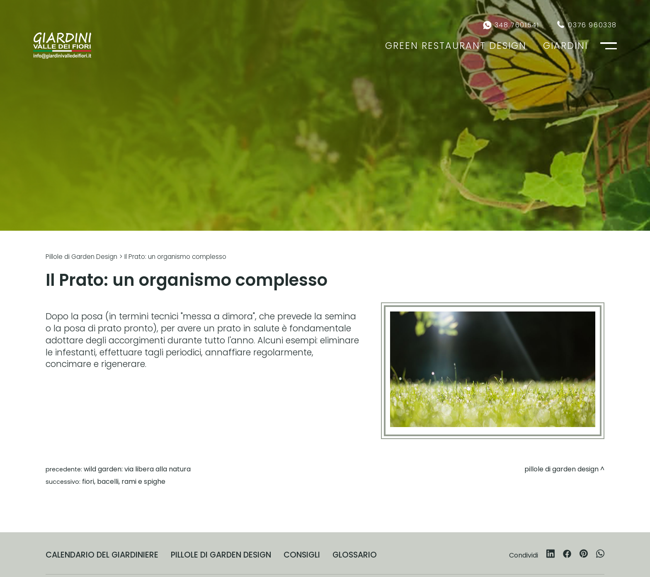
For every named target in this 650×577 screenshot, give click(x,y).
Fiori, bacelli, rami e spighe (123, 481)
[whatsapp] (600, 555)
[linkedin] (550, 555)
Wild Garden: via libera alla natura (137, 469)
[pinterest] (584, 555)
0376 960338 (592, 25)
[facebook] (567, 555)
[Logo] (62, 45)
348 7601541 (517, 25)
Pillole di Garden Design (81, 256)
